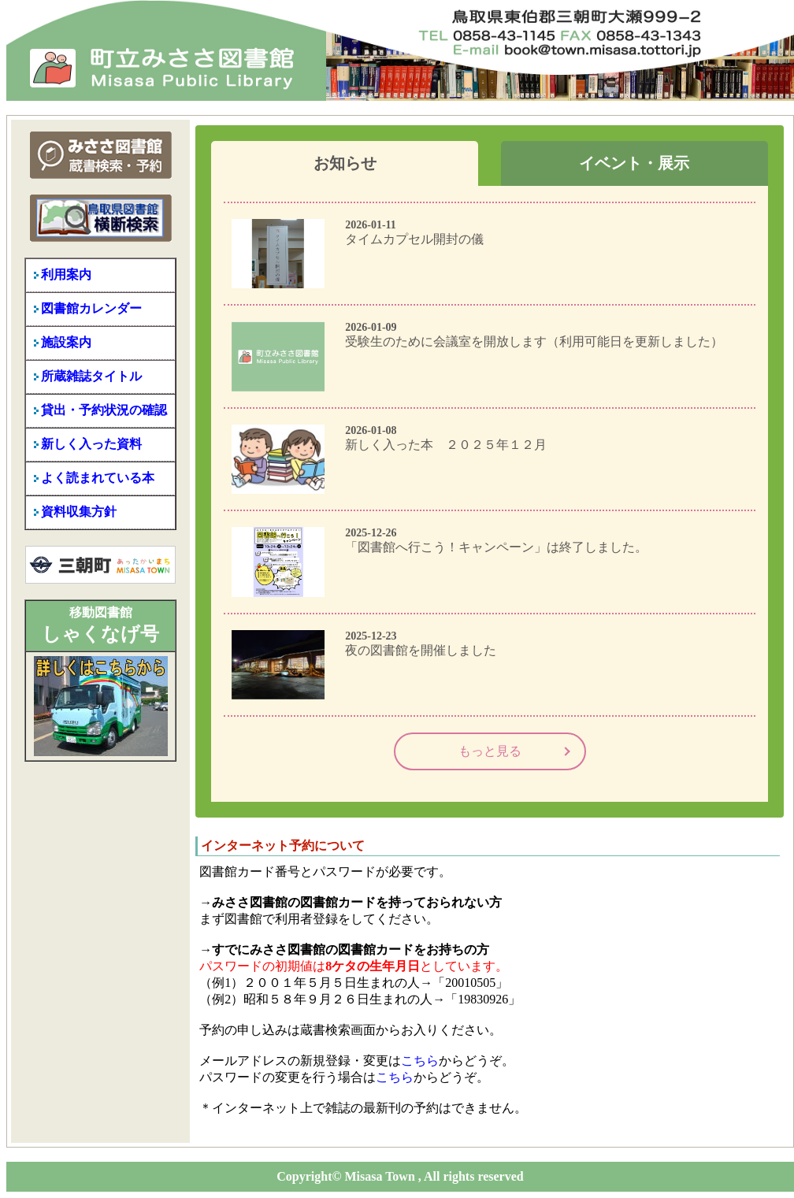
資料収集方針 (79, 511)
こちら (420, 1060)
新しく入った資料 (91, 444)
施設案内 (66, 342)
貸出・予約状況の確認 (104, 410)
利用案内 (66, 274)
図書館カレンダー (91, 308)
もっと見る (489, 751)
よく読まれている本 (97, 477)
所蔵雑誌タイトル (91, 376)
